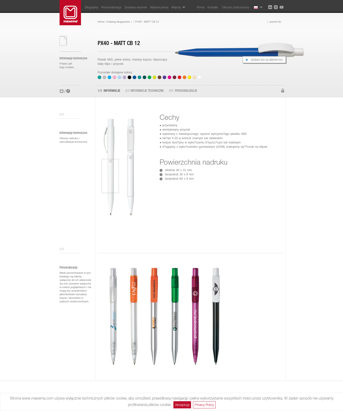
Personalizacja (111, 7)
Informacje (109, 91)
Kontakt (212, 7)
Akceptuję (182, 405)
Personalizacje (183, 91)
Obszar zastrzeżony (235, 7)
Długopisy (91, 7)
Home (101, 21)
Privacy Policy (204, 405)
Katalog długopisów (118, 21)
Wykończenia (159, 7)
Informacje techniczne (144, 91)
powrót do (275, 21)
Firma (201, 7)
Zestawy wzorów (135, 7)
